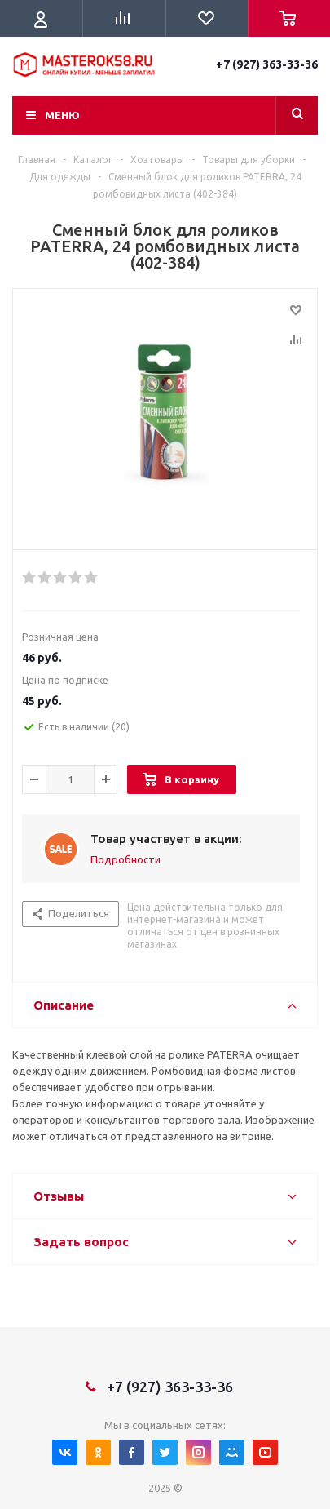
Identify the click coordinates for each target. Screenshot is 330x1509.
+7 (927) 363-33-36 (267, 64)
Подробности (125, 859)
